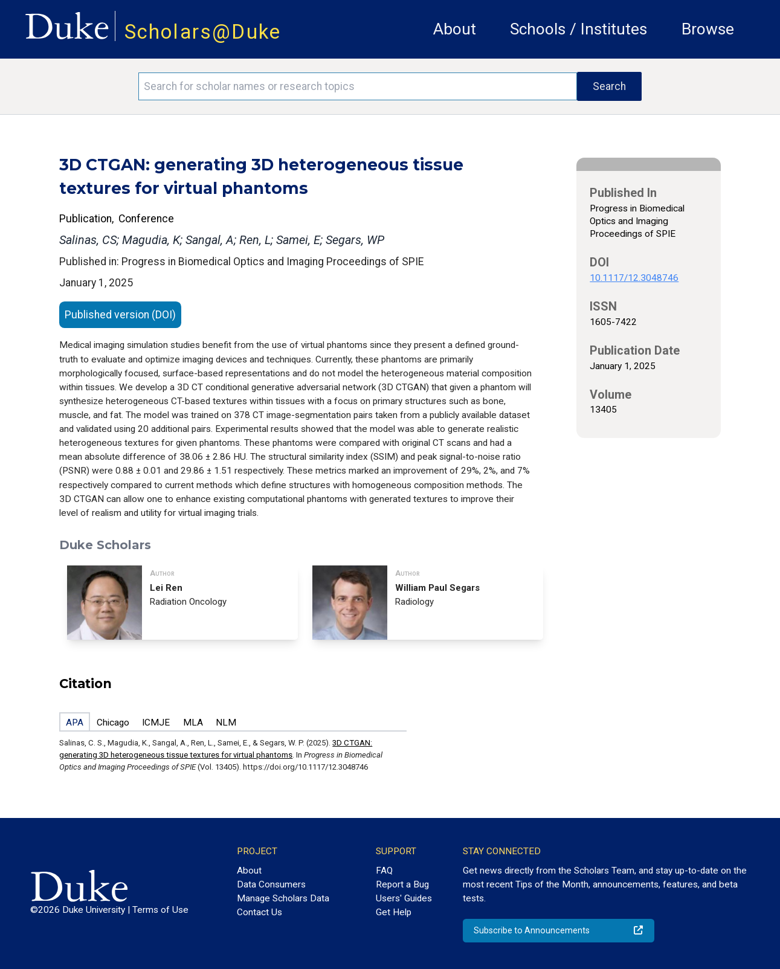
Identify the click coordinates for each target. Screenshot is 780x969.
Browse (708, 29)
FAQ (384, 870)
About (454, 29)
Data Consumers (271, 884)
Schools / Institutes (578, 29)
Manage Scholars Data (283, 898)
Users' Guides (404, 898)
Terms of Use (160, 909)
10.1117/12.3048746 (634, 277)
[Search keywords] (357, 86)
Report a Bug (402, 884)
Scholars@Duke (203, 31)
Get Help (393, 912)
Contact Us (259, 912)
